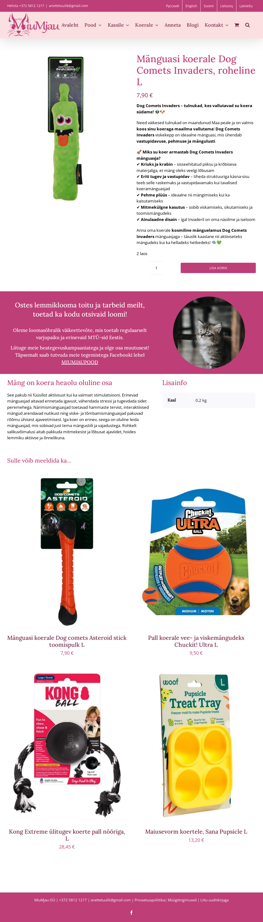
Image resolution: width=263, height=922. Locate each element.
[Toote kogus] (156, 268)
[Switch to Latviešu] (246, 6)
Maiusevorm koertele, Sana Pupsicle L (196, 831)
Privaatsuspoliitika (150, 900)
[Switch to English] (191, 6)
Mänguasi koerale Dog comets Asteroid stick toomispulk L (66, 641)
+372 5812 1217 (73, 900)
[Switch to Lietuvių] (226, 6)
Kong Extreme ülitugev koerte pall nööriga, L (67, 835)
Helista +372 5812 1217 (25, 5)
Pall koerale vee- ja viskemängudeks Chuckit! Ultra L (196, 641)
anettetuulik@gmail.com (68, 5)
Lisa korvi (218, 268)
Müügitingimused (182, 900)
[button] (247, 25)
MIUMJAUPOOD (79, 362)
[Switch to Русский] (172, 6)
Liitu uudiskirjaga (214, 900)
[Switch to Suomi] (209, 6)
